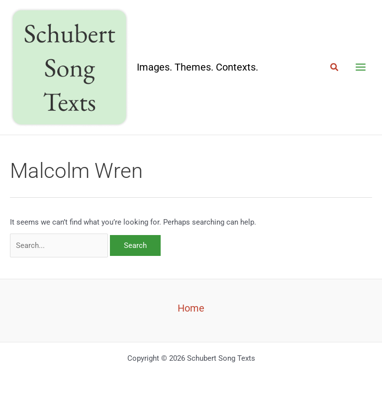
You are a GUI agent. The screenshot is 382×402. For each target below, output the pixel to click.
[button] (334, 67)
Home (191, 308)
